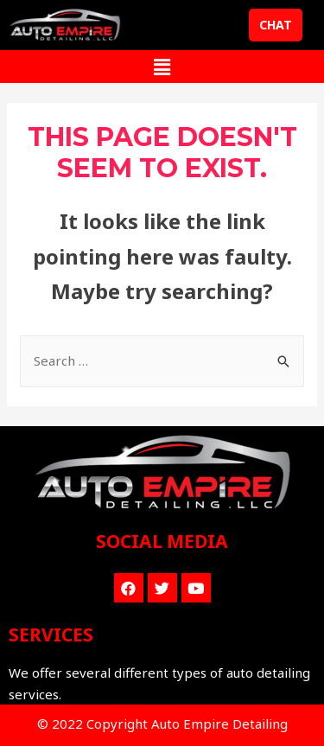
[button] (275, 25)
